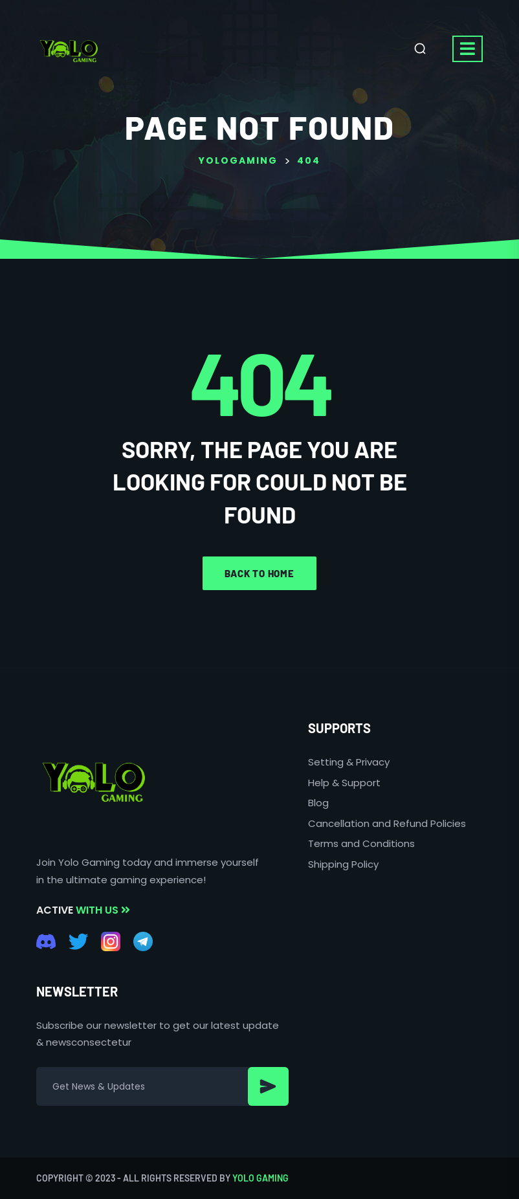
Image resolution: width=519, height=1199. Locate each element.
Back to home (259, 573)
